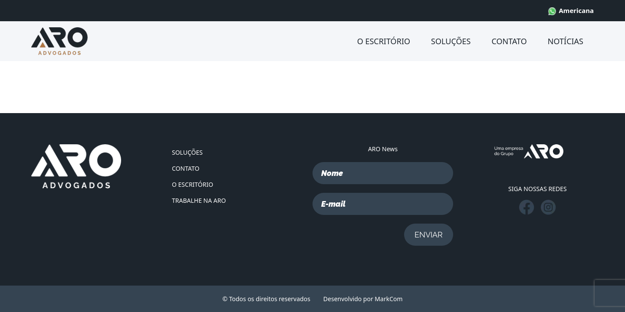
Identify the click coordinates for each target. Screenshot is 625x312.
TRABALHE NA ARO (199, 200)
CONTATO (508, 41)
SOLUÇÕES (450, 41)
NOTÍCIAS (565, 41)
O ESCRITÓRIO (383, 41)
